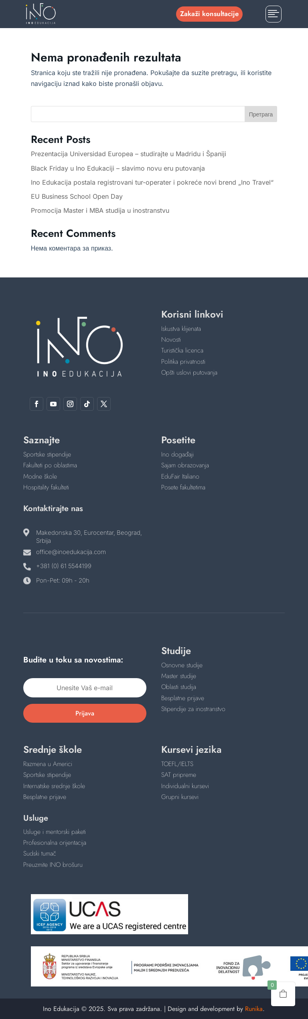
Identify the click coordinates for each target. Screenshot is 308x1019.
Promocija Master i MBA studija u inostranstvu (100, 210)
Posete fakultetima (183, 487)
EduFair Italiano (180, 476)
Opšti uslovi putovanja (189, 372)
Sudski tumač (39, 853)
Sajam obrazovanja (185, 465)
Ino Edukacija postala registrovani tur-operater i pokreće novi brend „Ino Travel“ (152, 182)
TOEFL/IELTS (177, 763)
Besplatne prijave (182, 698)
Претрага (261, 114)
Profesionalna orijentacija (54, 842)
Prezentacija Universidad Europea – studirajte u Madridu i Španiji (128, 154)
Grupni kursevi (180, 796)
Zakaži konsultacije (209, 13)
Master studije (178, 676)
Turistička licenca (182, 350)
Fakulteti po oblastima (50, 465)
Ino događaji (177, 454)
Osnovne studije (182, 665)
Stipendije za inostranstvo (193, 708)
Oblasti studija (178, 686)
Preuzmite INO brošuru (53, 864)
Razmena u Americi (47, 763)
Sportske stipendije (47, 454)
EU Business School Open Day (77, 196)
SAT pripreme (178, 774)
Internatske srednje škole (54, 786)
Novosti (171, 339)
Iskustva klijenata (181, 328)
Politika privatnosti (183, 361)
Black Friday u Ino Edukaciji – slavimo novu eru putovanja (118, 168)
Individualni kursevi (185, 786)
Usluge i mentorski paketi (54, 831)
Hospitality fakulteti (46, 487)
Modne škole (40, 476)
